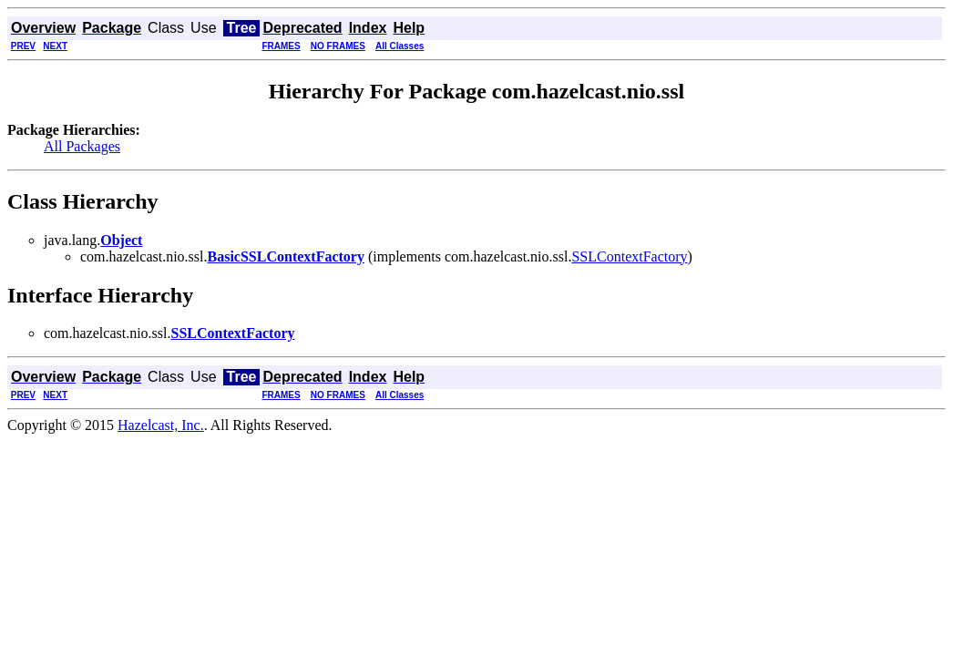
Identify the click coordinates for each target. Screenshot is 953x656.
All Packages (82, 146)
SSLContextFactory (629, 256)
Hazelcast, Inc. (161, 425)
